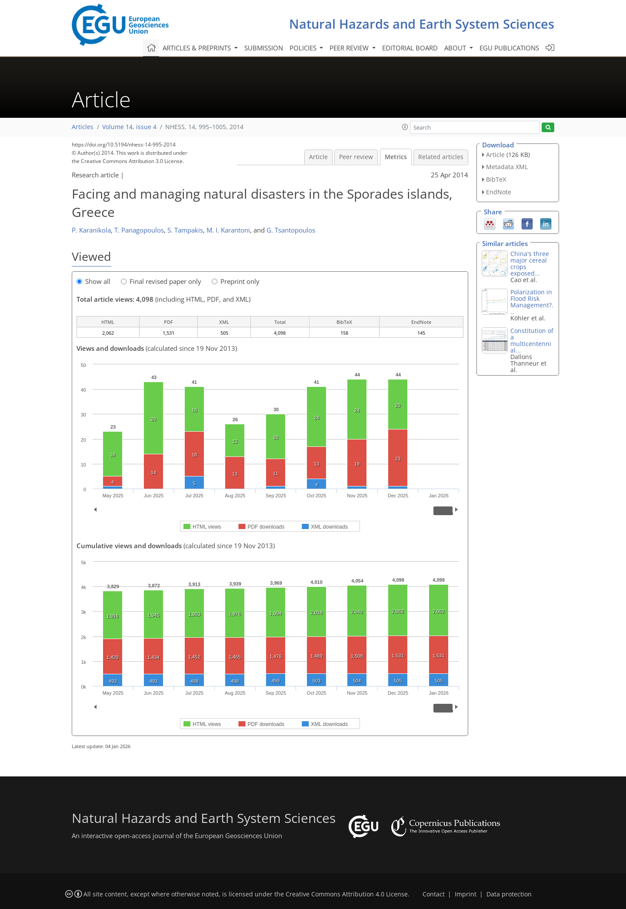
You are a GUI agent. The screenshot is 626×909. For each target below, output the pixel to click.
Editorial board (410, 47)
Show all (93, 281)
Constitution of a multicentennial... (531, 340)
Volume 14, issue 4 (129, 127)
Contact (434, 894)
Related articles (440, 157)
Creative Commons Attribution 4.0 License (347, 894)
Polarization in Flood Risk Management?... (531, 302)
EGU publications (509, 47)
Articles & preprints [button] (198, 47)
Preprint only (236, 281)
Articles (82, 127)
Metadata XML (507, 167)
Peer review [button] (350, 47)
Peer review (356, 157)
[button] (405, 127)
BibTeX (496, 179)
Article (318, 157)
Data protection (509, 894)
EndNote (498, 192)
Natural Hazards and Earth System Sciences (421, 23)
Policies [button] (304, 47)
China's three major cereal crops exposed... (529, 263)
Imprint (465, 894)
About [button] (456, 47)
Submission (263, 47)
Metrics (396, 157)
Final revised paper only (161, 281)
